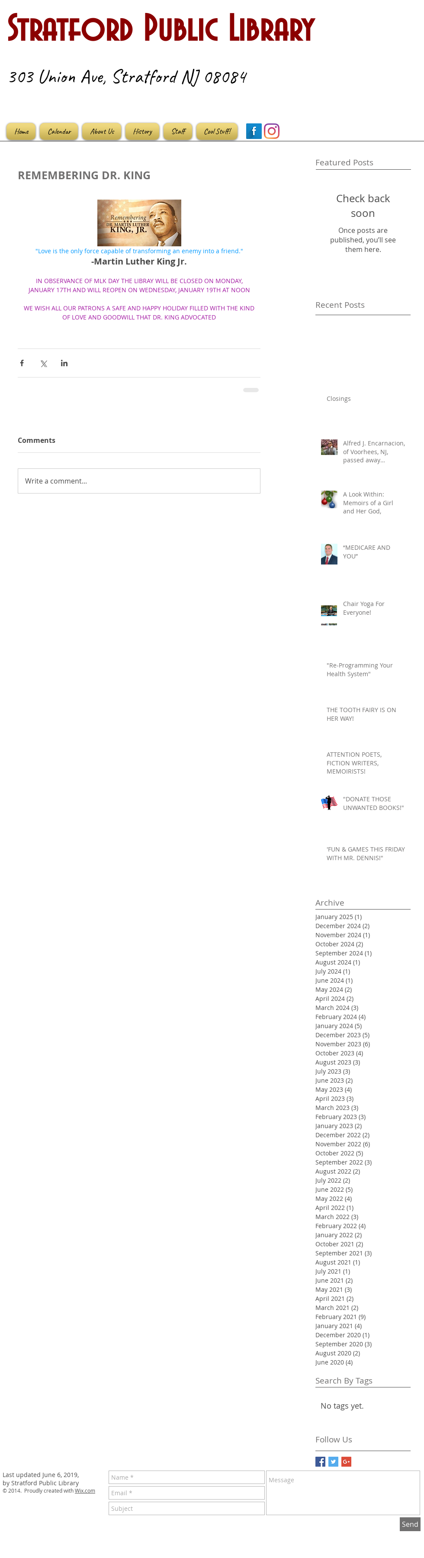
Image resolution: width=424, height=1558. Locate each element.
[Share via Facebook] (22, 363)
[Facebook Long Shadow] (254, 131)
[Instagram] (271, 131)
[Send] (410, 1524)
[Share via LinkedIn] (64, 363)
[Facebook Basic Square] (320, 1462)
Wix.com (85, 1490)
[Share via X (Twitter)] (43, 363)
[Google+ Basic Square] (346, 1462)
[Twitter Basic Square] (333, 1462)
